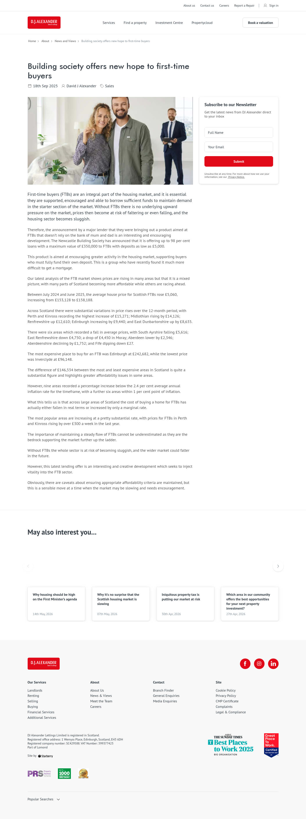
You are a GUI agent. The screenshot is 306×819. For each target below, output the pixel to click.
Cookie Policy (226, 690)
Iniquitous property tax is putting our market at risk (181, 596)
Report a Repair (244, 5)
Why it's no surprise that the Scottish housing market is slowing (118, 599)
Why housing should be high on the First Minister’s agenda (55, 596)
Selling (33, 701)
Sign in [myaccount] (271, 5)
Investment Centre (169, 22)
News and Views (65, 41)
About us (189, 5)
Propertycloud (202, 22)
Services (109, 22)
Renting (33, 695)
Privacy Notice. (236, 176)
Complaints (224, 706)
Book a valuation (260, 22)
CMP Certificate (227, 701)
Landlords (35, 690)
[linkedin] (273, 663)
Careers (224, 5)
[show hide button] (58, 799)
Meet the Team (101, 701)
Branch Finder (163, 690)
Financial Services (41, 712)
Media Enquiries (165, 701)
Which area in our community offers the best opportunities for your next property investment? (248, 601)
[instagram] (259, 663)
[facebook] (245, 663)
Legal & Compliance (231, 712)
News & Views (101, 695)
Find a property (135, 22)
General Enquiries (166, 695)
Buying (33, 706)
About (45, 41)
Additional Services (42, 717)
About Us (97, 690)
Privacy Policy (226, 695)
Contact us (207, 5)
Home (32, 41)
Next (278, 566)
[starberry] (45, 756)
